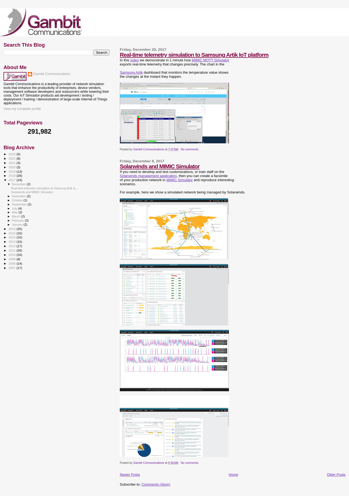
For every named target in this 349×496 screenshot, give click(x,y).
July (15, 208)
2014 (12, 237)
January (18, 224)
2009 (12, 259)
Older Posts (336, 475)
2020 (12, 167)
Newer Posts (130, 475)
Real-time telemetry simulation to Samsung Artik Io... (44, 188)
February (18, 220)
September (20, 204)
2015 (12, 233)
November (19, 196)
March (16, 216)
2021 (12, 163)
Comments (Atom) (156, 484)
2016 (12, 229)
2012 (12, 246)
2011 (12, 250)
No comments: (190, 149)
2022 (12, 158)
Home (233, 475)
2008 (12, 263)
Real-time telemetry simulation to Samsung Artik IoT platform (194, 55)
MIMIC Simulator (179, 180)
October (18, 200)
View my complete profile (22, 109)
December (19, 184)
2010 (12, 254)
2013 (12, 241)
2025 (12, 154)
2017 (12, 180)
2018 (12, 175)
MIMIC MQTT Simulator (210, 60)
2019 (12, 171)
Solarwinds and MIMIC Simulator (159, 166)
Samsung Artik (131, 72)
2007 (12, 268)
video (134, 60)
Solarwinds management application (148, 176)
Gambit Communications (51, 74)
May (15, 212)
